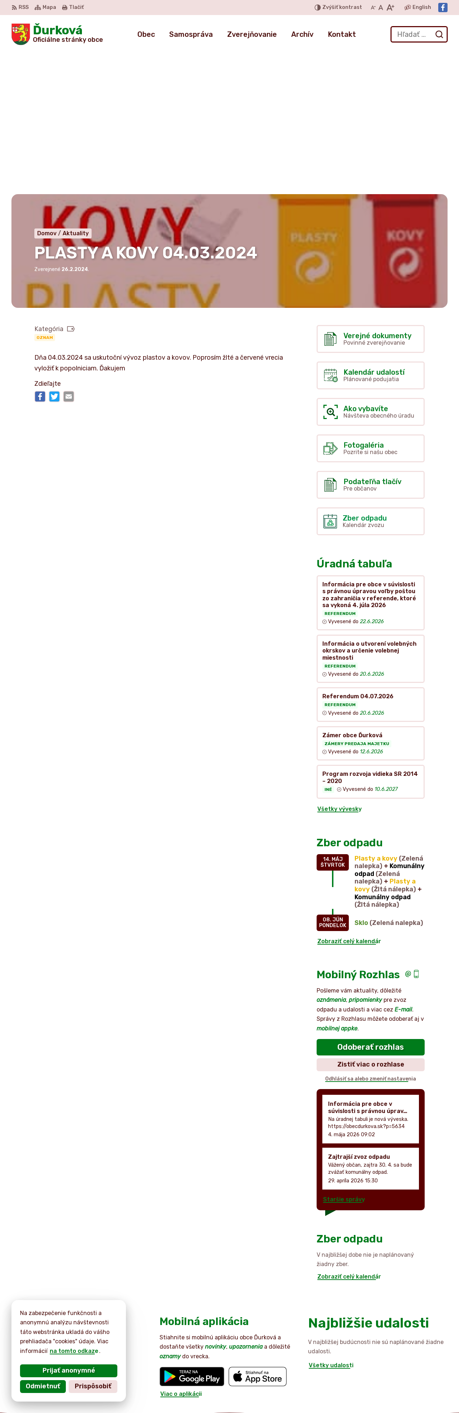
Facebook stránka (408, 1397)
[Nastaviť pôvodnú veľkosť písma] (381, 7)
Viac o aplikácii (181, 1250)
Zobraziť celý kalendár (349, 797)
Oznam (44, 194)
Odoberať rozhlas (370, 904)
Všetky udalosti (331, 1221)
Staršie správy (344, 1056)
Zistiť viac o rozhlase (370, 921)
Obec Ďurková (77, 1332)
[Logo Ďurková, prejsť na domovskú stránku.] (57, 34)
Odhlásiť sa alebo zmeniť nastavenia (370, 935)
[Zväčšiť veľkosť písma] (390, 7)
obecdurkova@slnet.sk (414, 1389)
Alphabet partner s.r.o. (117, 1326)
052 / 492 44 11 (404, 1373)
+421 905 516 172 (406, 1381)
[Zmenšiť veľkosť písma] (373, 7)
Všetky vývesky (339, 666)
